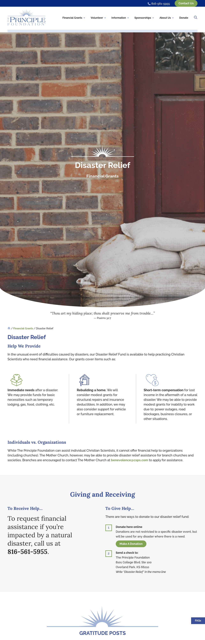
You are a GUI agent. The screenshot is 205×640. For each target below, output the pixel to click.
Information (120, 18)
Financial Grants (74, 18)
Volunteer (98, 18)
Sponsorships (144, 18)
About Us (166, 18)
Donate (183, 17)
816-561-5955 (27, 552)
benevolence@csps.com (129, 460)
